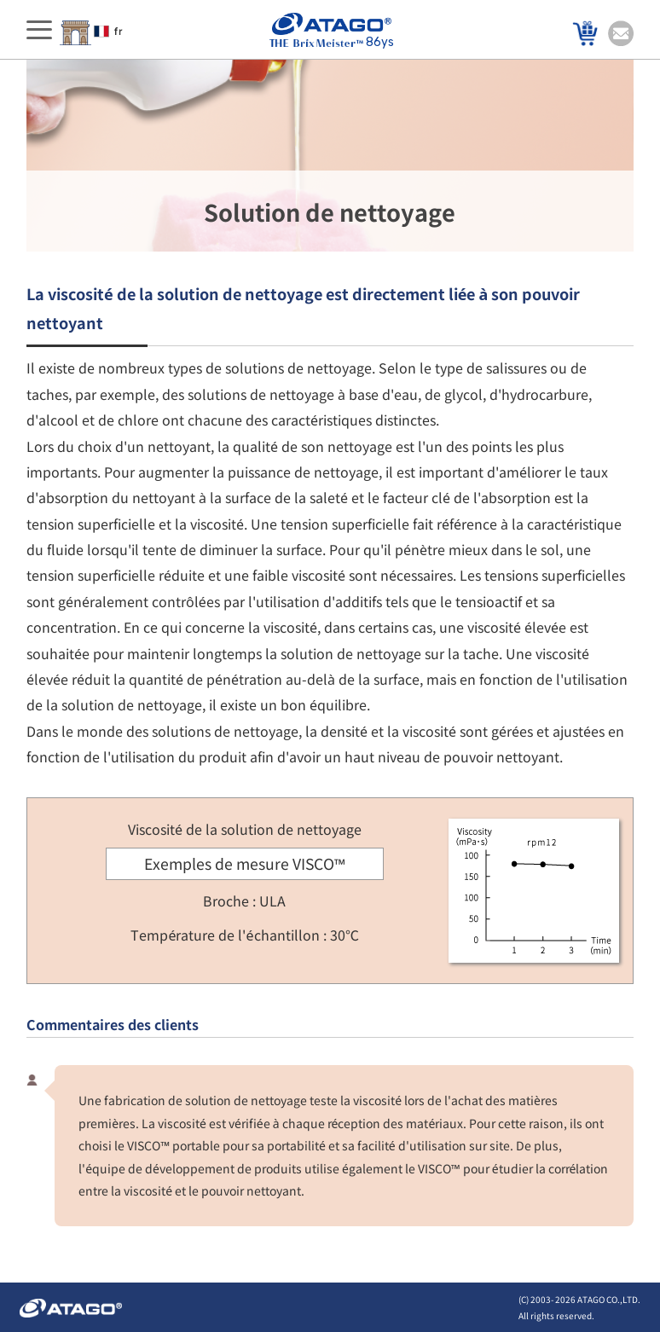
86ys (331, 31)
